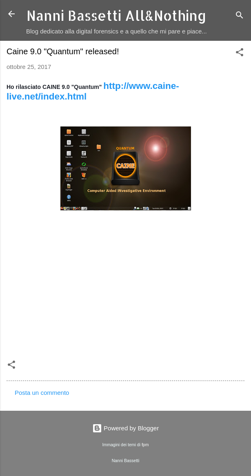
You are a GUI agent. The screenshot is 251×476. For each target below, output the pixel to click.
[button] (239, 53)
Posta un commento (42, 392)
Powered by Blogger (125, 428)
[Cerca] (239, 16)
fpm (145, 444)
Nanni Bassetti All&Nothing (117, 15)
